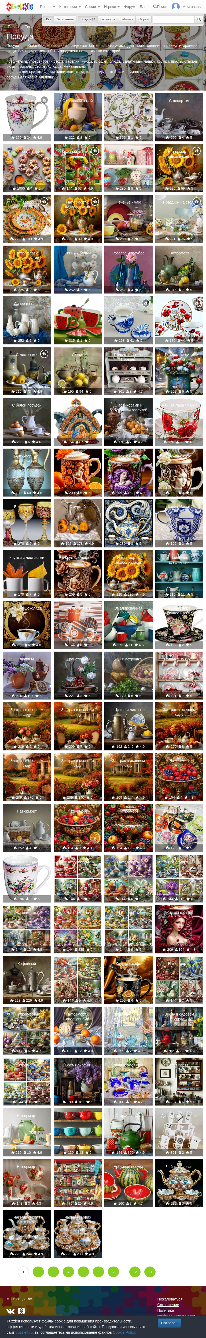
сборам (143, 19)
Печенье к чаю (128, 202)
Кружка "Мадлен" (27, 101)
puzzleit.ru (24, 1332)
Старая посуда (128, 1116)
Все (48, 19)
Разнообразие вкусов (26, 151)
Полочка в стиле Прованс (128, 357)
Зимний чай (128, 507)
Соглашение (168, 1305)
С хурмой (77, 507)
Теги (28, 27)
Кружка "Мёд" (128, 304)
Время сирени (77, 1065)
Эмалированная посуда (128, 610)
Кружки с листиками (26, 557)
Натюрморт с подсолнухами (179, 154)
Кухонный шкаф (77, 1166)
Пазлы (47, 7)
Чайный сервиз (179, 1166)
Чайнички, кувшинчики (179, 560)
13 (150, 1272)
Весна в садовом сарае (179, 1016)
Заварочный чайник (77, 405)
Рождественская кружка (179, 357)
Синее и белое (27, 304)
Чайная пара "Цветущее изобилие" (179, 610)
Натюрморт (179, 253)
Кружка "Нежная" (27, 862)
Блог (144, 7)
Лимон (77, 354)
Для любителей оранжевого (77, 610)
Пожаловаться (170, 1299)
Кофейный (26, 963)
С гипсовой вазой (77, 101)
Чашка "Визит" (179, 507)
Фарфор (128, 101)
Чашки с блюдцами (179, 811)
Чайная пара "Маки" (179, 405)
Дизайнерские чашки (179, 1116)
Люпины (27, 659)
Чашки (77, 1116)
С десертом (179, 101)
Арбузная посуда (128, 1166)
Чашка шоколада (27, 608)
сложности (108, 19)
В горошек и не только (128, 154)
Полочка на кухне (179, 659)
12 (135, 1272)
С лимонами (27, 354)
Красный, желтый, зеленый (77, 154)
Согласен (169, 1323)
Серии (92, 7)
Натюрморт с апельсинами (77, 1016)
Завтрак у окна (128, 1014)
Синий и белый (77, 253)
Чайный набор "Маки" (179, 304)
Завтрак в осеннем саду (26, 712)
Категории (70, 7)
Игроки (112, 7)
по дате (88, 19)
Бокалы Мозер (26, 507)
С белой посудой (27, 405)
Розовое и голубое (128, 253)
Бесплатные (65, 19)
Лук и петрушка (128, 659)
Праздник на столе (179, 202)
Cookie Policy (124, 1332)
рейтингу (127, 19)
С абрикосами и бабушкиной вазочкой (128, 407)
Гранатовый (77, 659)
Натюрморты (77, 862)
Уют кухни (179, 1065)
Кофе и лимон (128, 710)
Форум (129, 7)
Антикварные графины (26, 458)
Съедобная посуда (77, 304)
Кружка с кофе (77, 456)
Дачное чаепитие (128, 1065)
